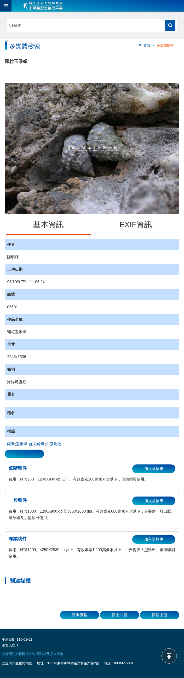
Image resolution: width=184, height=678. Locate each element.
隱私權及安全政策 (49, 654)
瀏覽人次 (8, 645)
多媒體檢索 (165, 45)
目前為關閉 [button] (6, 5)
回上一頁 (119, 615)
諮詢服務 (79, 615)
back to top (169, 656)
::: (6, 41)
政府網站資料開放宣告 (18, 654)
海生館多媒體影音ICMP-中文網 (43, 5)
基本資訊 (48, 224)
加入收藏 (24, 454)
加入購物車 (153, 469)
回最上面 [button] (159, 615)
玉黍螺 (21, 444)
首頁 (147, 45)
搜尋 (170, 25)
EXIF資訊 (135, 224)
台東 (32, 444)
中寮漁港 (53, 444)
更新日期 (8, 639)
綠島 (11, 444)
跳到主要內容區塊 (2, 2)
